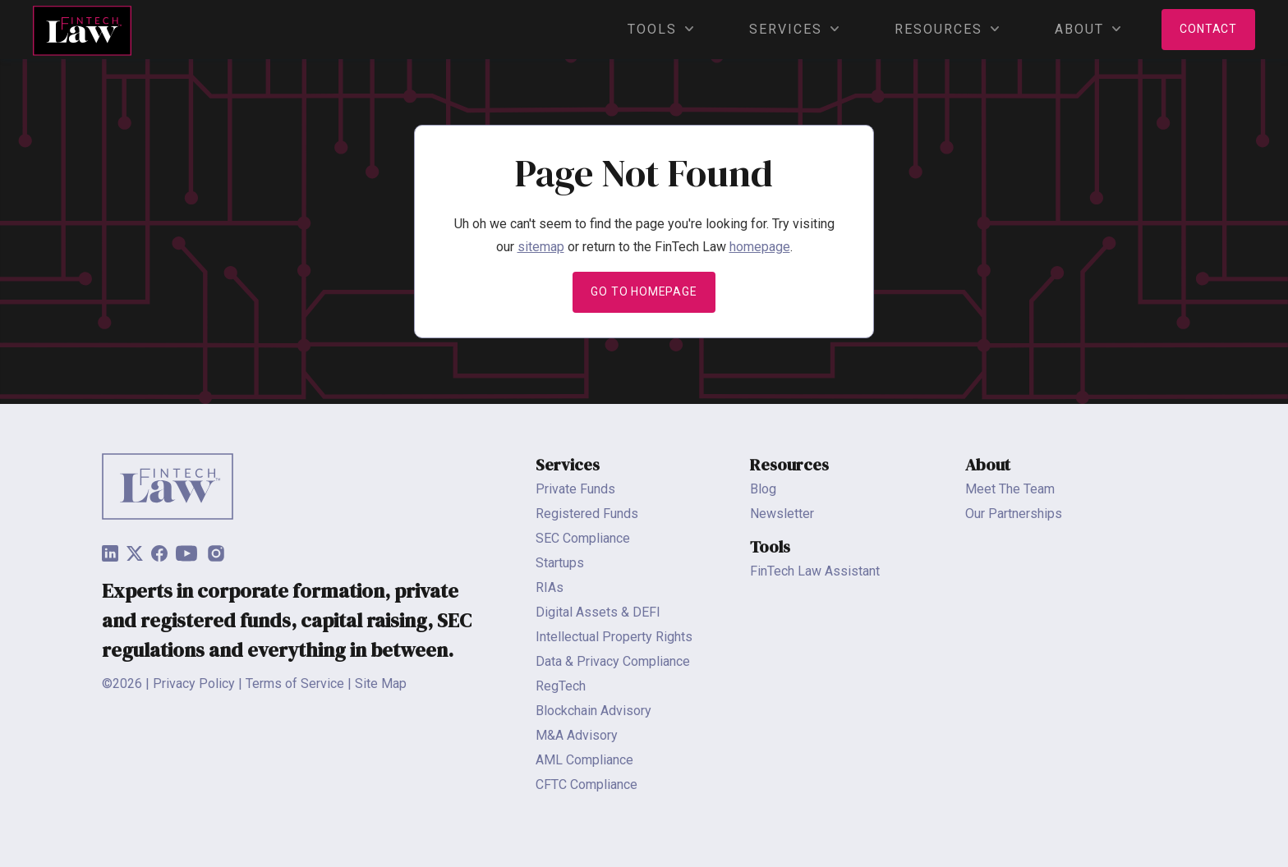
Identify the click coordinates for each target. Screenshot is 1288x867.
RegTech (561, 686)
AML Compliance (584, 760)
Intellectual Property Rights (614, 637)
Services (789, 29)
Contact (1208, 28)
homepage (759, 247)
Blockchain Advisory (593, 710)
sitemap (541, 247)
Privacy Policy (194, 683)
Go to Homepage (644, 291)
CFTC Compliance (586, 784)
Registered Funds (587, 513)
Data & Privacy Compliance (613, 661)
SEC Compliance (583, 538)
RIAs (550, 587)
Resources (943, 29)
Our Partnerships (1013, 513)
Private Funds (575, 489)
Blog (763, 489)
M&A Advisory (577, 735)
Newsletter (782, 513)
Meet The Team (1010, 489)
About (1083, 29)
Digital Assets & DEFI (598, 612)
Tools (656, 29)
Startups (560, 563)
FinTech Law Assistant (815, 571)
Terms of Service (295, 683)
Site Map (381, 683)
